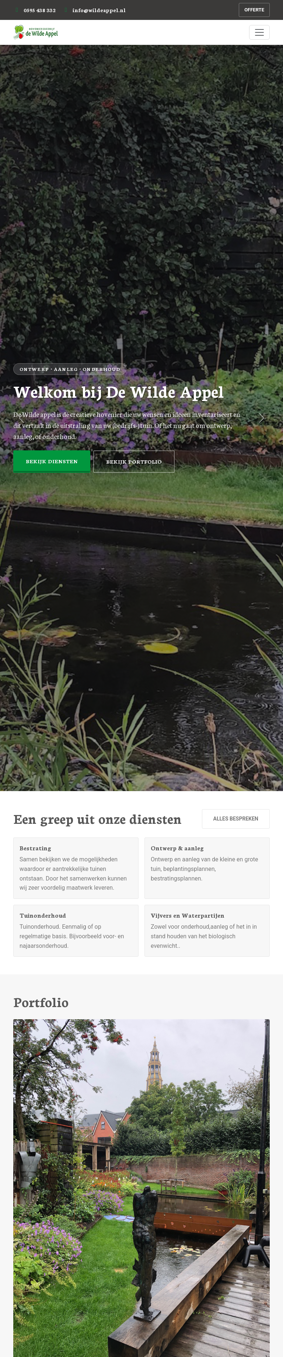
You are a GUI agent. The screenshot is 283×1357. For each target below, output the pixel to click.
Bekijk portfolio (133, 461)
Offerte (254, 10)
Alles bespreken (235, 819)
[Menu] (259, 32)
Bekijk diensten (51, 461)
